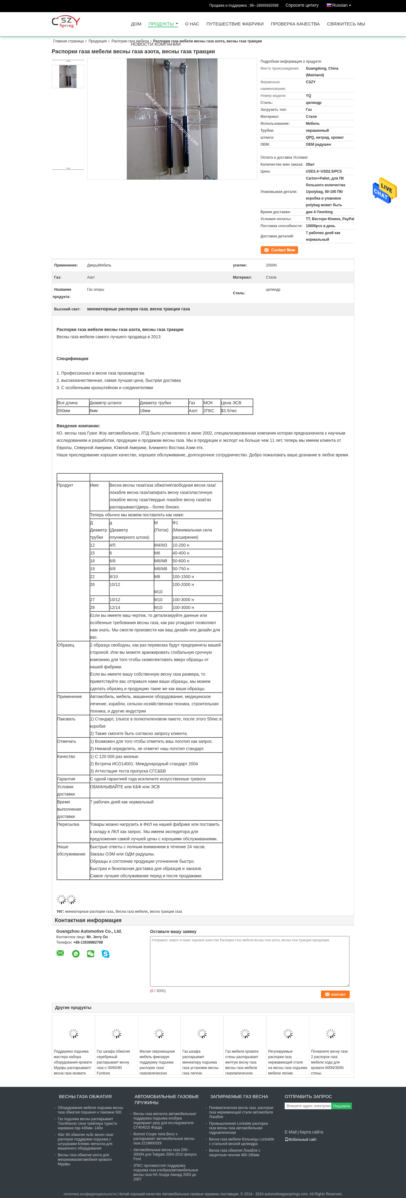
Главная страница (68, 41)
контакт (266, 249)
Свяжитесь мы (346, 24)
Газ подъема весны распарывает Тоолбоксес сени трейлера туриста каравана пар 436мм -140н (87, 1123)
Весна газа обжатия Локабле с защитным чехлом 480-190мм (234, 1152)
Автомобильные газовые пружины (167, 1099)
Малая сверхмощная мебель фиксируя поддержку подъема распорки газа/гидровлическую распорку (157, 1065)
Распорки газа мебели (130, 41)
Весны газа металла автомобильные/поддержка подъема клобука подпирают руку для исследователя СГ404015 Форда (164, 1121)
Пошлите (341, 1106)
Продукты (161, 24)
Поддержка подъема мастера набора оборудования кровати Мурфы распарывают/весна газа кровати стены (73, 1065)
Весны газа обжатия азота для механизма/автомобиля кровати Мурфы (85, 1159)
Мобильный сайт (301, 1139)
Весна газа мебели (131, 911)
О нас (192, 24)
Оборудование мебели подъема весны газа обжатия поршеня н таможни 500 (90, 1110)
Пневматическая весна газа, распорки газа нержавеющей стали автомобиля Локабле (241, 1112)
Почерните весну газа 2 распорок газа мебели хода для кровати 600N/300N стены (329, 1062)
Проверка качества (295, 24)
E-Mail (291, 1132)
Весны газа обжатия (85, 1096)
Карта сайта (311, 1132)
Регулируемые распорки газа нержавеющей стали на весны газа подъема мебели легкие (287, 1062)
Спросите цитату (302, 5)
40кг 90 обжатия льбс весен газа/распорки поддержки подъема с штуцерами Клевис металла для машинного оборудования (85, 1141)
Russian (343, 4)
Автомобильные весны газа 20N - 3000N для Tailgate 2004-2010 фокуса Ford (164, 1154)
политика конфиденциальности (90, 1194)
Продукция (98, 41)
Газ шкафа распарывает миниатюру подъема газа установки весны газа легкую (200, 1062)
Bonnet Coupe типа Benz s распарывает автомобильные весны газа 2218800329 (164, 1138)
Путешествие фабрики (235, 24)
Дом (136, 24)
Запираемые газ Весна (239, 1096)
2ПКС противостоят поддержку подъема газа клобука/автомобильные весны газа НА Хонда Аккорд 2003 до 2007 (165, 1172)
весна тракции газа (166, 911)
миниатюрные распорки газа (89, 911)
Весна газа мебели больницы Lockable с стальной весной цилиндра (241, 1141)
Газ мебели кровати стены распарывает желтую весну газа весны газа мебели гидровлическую (242, 1062)
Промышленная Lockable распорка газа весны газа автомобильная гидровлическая (238, 1128)
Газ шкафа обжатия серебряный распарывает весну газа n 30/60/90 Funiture (113, 1062)
